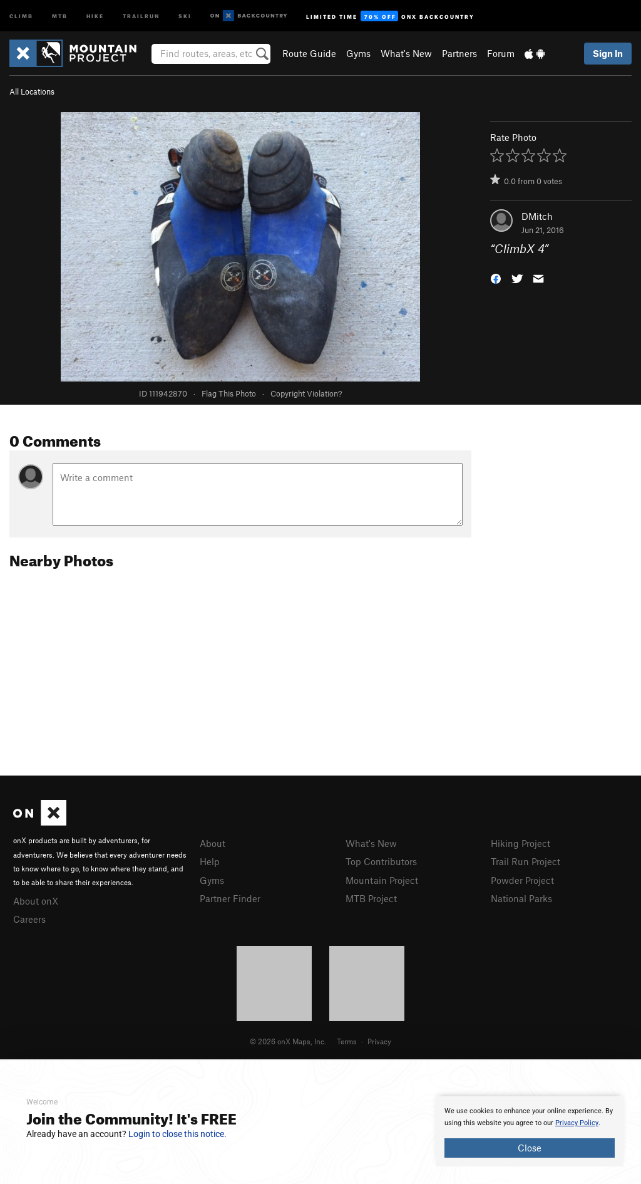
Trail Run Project (525, 861)
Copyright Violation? (306, 393)
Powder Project (522, 880)
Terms (347, 1041)
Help (210, 861)
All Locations (31, 91)
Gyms (358, 53)
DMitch (537, 216)
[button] (495, 278)
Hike (95, 15)
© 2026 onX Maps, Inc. (288, 1041)
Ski (185, 15)
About (212, 843)
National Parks (521, 898)
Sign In (608, 53)
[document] (529, 1131)
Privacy (379, 1041)
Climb (21, 15)
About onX (35, 900)
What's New (406, 53)
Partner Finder (230, 898)
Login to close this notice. (177, 1134)
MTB (60, 15)
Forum (501, 53)
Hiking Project (520, 843)
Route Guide (309, 53)
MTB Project (371, 898)
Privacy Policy (576, 1123)
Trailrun (141, 15)
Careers (29, 919)
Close (529, 1147)
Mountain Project (382, 880)
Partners (459, 53)
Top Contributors (381, 861)
